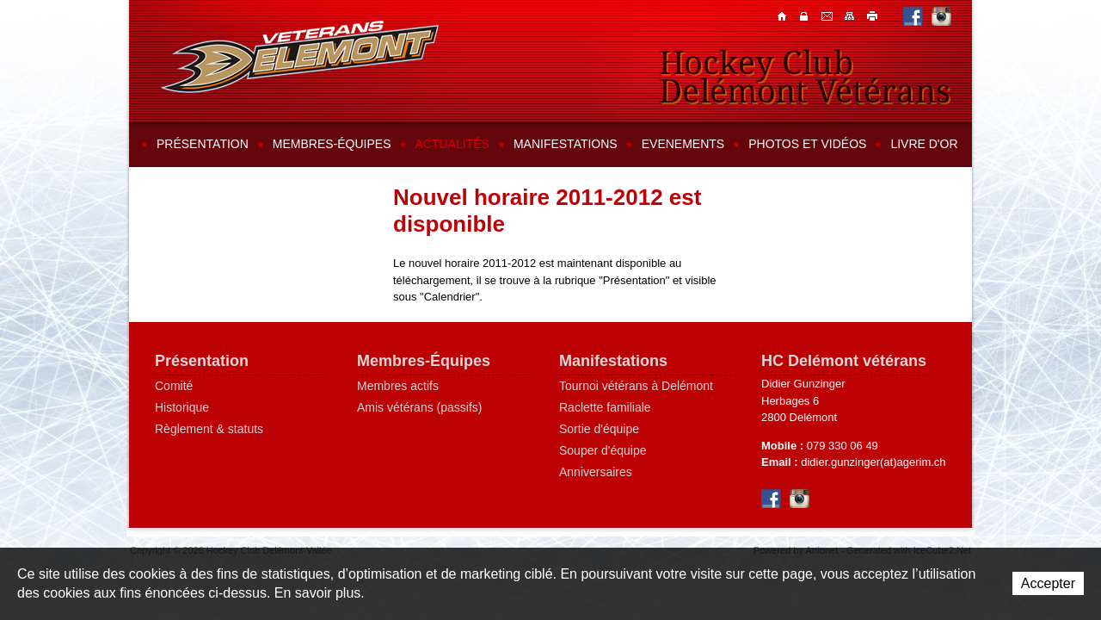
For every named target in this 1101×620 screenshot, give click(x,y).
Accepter (1048, 583)
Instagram (941, 16)
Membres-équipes (332, 144)
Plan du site (851, 15)
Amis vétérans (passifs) (419, 407)
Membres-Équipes (423, 360)
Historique (182, 407)
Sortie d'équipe (599, 429)
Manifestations (566, 144)
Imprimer (873, 15)
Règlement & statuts (209, 429)
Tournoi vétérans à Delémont (636, 386)
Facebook (913, 16)
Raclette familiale (605, 407)
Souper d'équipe (603, 450)
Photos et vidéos (807, 144)
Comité (174, 386)
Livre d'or (923, 144)
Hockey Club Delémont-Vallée (300, 57)
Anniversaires (595, 472)
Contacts (806, 15)
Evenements (683, 144)
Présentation (203, 144)
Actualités (452, 144)
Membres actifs (398, 386)
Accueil (783, 15)
